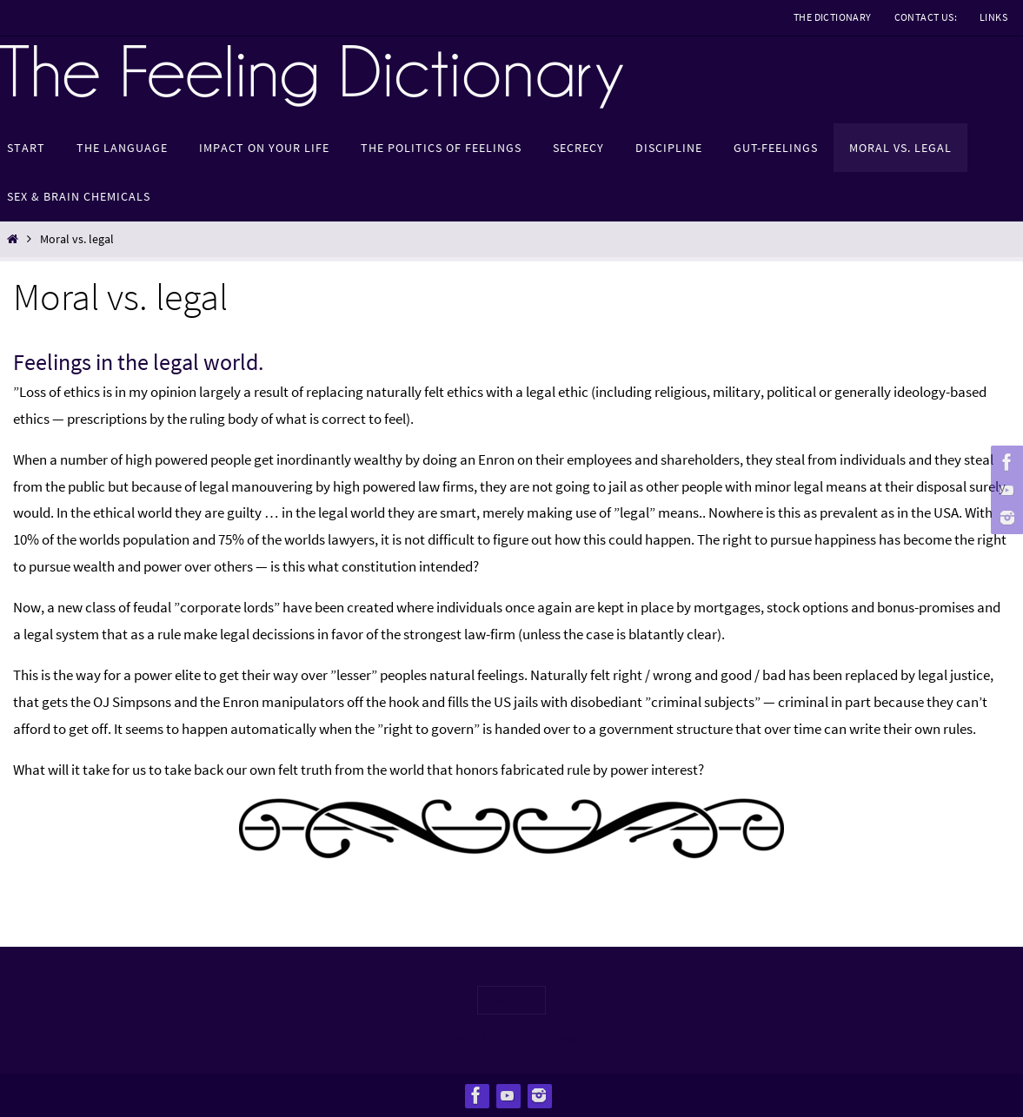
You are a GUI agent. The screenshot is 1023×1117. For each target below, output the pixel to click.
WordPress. (556, 1039)
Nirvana (499, 1039)
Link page (512, 1000)
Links (993, 16)
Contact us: (925, 16)
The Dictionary (833, 16)
